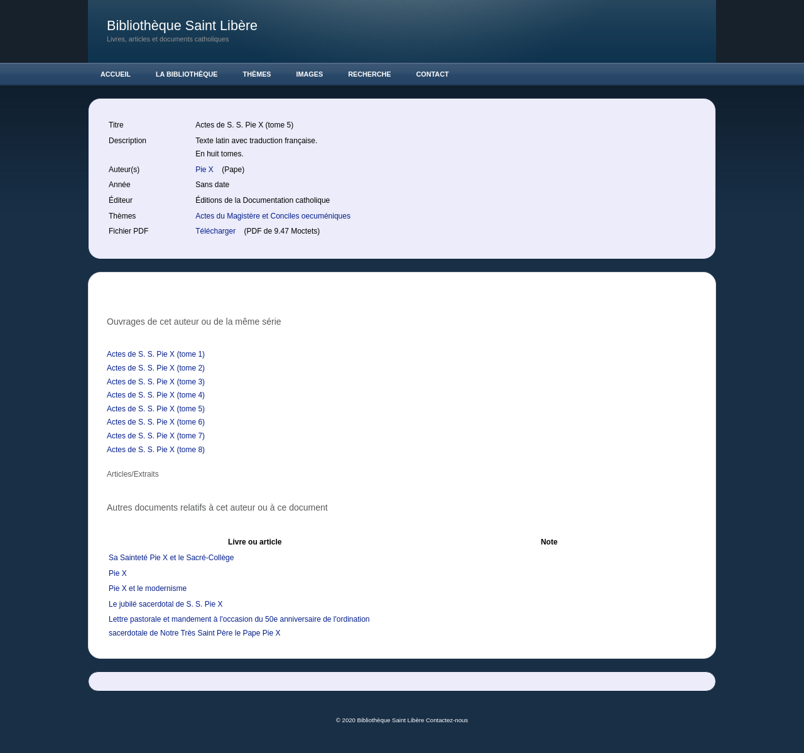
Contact (432, 74)
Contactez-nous (447, 720)
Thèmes (257, 74)
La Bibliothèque (187, 74)
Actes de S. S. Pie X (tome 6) (156, 422)
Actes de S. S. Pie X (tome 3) (156, 381)
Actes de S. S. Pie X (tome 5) (156, 408)
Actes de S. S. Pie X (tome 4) (156, 395)
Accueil (115, 74)
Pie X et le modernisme (148, 588)
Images (309, 74)
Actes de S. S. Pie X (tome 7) (156, 435)
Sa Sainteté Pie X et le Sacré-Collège (171, 557)
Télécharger (216, 231)
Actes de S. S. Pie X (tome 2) (156, 368)
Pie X (205, 169)
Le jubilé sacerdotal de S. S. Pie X (165, 604)
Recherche (369, 74)
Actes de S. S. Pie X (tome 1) (156, 354)
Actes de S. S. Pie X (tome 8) (156, 449)
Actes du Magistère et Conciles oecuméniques (272, 216)
